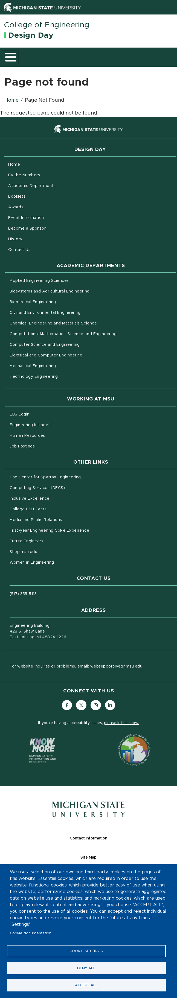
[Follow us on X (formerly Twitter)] (81, 705)
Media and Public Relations (59, 519)
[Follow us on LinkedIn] (111, 705)
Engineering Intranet (53, 424)
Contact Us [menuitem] (19, 250)
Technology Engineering (57, 376)
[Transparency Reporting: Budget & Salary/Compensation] (134, 750)
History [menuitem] (15, 239)
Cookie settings (86, 949)
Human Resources (50, 435)
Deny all (86, 967)
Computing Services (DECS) (60, 487)
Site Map (109, 858)
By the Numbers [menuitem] (24, 175)
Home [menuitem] (14, 164)
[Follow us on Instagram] (96, 705)
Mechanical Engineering (56, 365)
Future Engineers (49, 540)
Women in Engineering (55, 562)
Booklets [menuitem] (16, 196)
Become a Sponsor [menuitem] (27, 228)
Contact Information (110, 839)
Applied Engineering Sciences (62, 280)
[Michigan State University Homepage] (88, 814)
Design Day (31, 35)
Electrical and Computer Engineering (69, 354)
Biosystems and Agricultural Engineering (72, 290)
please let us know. (121, 724)
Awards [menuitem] (15, 207)
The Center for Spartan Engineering (68, 476)
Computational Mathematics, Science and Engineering (86, 333)
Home (11, 100)
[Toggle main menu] (11, 57)
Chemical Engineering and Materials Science (76, 322)
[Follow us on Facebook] (65, 705)
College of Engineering (46, 25)
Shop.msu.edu (46, 551)
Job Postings (45, 445)
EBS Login (42, 413)
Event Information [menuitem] (26, 218)
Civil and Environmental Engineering (68, 312)
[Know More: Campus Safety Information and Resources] (42, 750)
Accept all (86, 985)
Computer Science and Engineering (68, 344)
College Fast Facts (51, 508)
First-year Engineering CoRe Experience (72, 530)
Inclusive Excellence (52, 498)
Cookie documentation (30, 931)
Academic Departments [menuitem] (32, 186)
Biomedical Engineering (56, 301)
